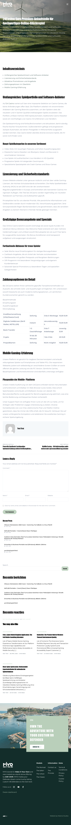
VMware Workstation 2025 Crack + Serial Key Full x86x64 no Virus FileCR (28, 578)
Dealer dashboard (10, 792)
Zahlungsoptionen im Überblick (17, 138)
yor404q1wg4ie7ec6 (11, 604)
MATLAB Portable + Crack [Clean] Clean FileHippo (20, 584)
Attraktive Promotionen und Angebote (20, 135)
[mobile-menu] (65, 4)
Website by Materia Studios (59, 816)
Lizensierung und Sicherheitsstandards (20, 132)
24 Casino (10, 157)
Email (27, 549)
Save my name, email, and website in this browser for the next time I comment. (30, 559)
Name (5, 549)
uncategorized (28, 44)
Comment (6, 521)
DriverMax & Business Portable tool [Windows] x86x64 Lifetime (25, 598)
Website (50, 549)
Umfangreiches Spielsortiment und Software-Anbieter (26, 129)
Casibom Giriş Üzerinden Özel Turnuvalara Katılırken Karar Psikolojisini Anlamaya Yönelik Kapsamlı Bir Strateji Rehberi (33, 591)
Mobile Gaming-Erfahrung (15, 141)
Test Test (6, 44)
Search (5, 619)
